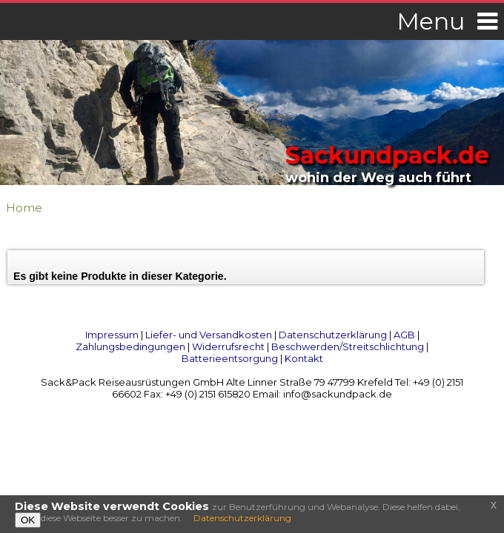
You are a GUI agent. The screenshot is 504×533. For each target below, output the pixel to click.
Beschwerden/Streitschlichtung (347, 346)
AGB (404, 335)
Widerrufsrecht (228, 346)
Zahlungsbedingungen (130, 346)
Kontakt (304, 358)
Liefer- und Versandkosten (208, 335)
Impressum (112, 335)
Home (24, 208)
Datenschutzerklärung (333, 335)
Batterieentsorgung (230, 358)
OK (28, 520)
